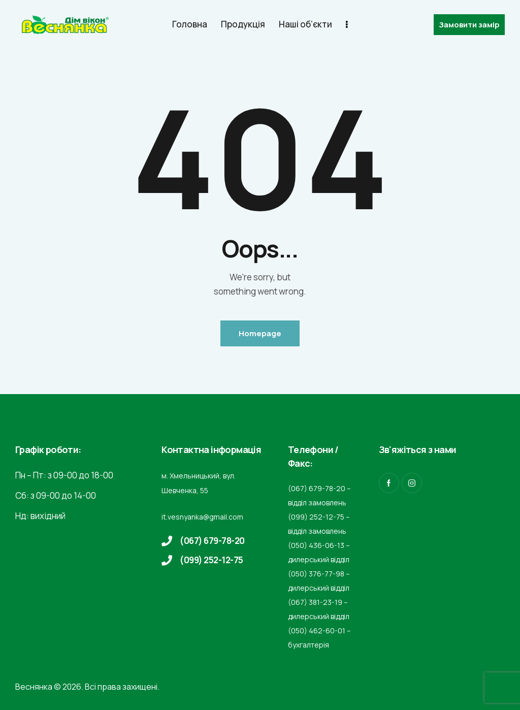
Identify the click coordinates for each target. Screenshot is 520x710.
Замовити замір (469, 24)
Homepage (260, 333)
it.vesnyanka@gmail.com (202, 517)
